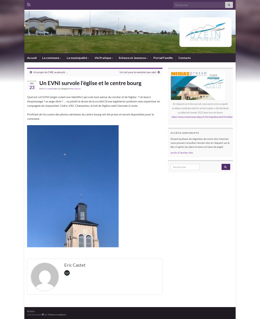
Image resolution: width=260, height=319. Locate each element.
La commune (51, 57)
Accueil (32, 57)
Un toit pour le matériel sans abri (138, 72)
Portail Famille (163, 57)
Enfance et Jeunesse (133, 57)
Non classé (75, 88)
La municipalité (78, 57)
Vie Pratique (104, 57)
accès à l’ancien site (182, 152)
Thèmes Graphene (57, 314)
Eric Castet (47, 88)
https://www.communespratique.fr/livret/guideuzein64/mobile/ (202, 116)
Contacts (184, 57)
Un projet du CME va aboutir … (50, 72)
